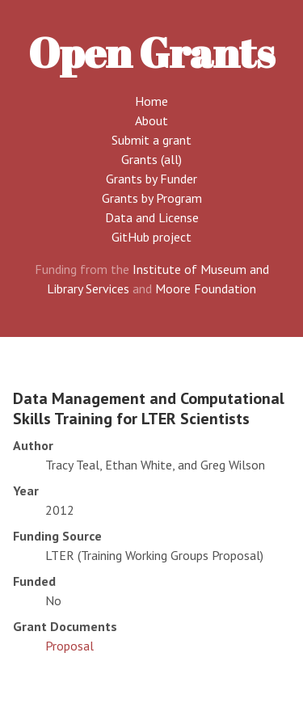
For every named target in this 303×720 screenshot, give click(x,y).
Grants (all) (151, 159)
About (151, 120)
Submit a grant (151, 140)
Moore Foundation (205, 288)
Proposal (69, 646)
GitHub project (151, 237)
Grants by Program (152, 198)
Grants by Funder (151, 179)
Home (151, 101)
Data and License (152, 217)
